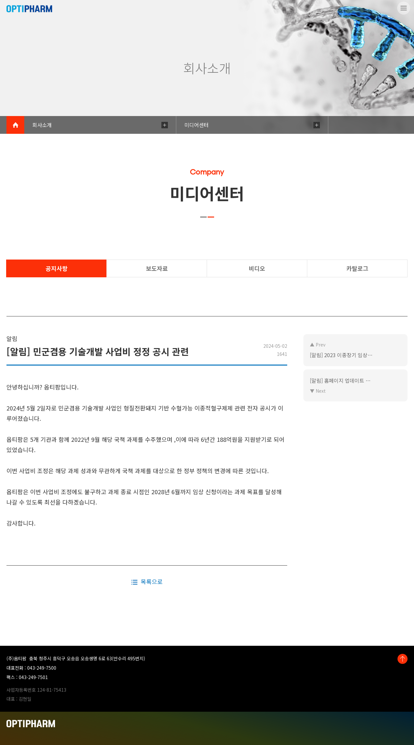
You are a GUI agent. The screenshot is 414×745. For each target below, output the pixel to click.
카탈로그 (357, 268)
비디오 (257, 268)
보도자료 (157, 268)
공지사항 (57, 268)
